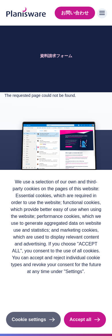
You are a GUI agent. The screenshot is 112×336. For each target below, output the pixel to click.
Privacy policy (56, 281)
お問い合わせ (75, 12)
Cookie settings (29, 319)
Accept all (81, 319)
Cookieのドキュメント (56, 296)
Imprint (56, 289)
